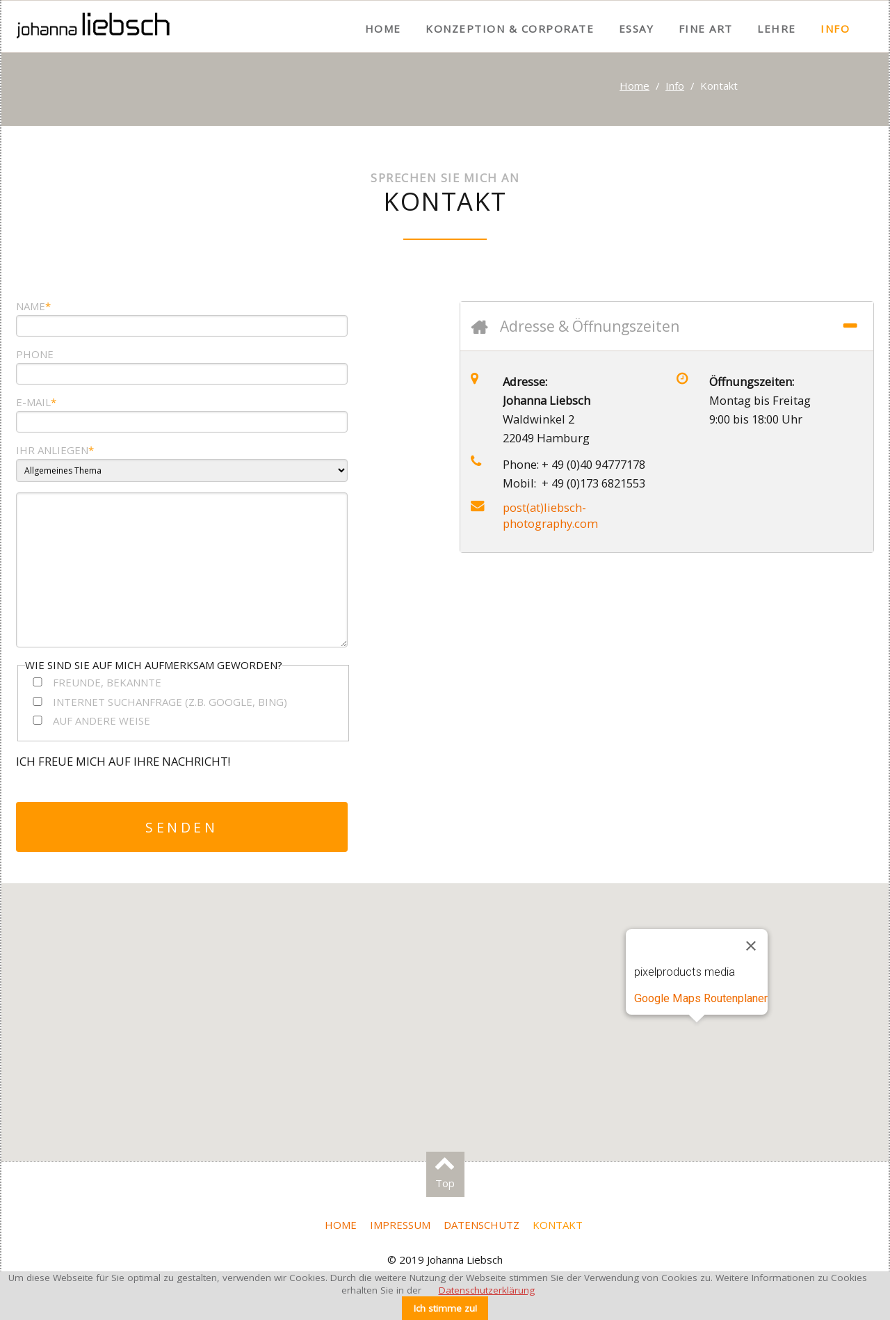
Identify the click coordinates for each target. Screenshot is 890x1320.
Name (33, 306)
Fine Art (706, 28)
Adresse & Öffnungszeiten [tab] (589, 326)
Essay (636, 28)
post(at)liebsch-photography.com (550, 515)
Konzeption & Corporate (510, 28)
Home (383, 28)
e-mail (36, 402)
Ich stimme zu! (445, 1308)
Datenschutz (481, 1225)
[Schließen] (751, 946)
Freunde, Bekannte (107, 682)
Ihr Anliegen (55, 450)
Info (835, 28)
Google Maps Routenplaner (701, 998)
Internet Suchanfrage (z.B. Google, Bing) (170, 702)
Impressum (400, 1225)
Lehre (776, 28)
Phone (35, 354)
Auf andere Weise (101, 720)
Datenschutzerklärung (487, 1290)
